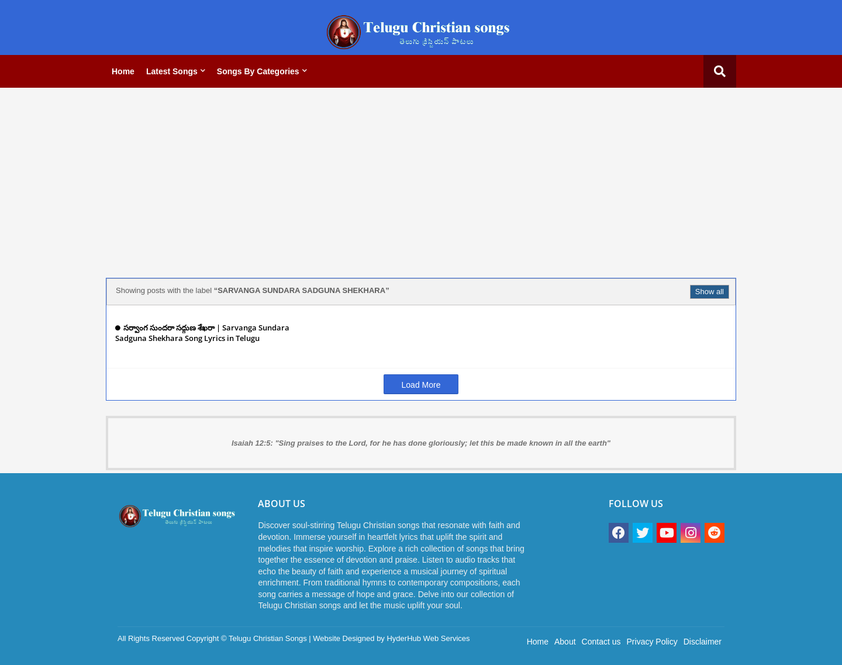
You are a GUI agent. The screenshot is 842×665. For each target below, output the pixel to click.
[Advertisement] (421, 178)
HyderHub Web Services (428, 638)
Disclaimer (703, 641)
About (565, 641)
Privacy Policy (652, 641)
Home (123, 71)
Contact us (601, 641)
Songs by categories (258, 71)
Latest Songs (172, 71)
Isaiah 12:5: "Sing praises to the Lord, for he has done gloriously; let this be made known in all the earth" (421, 443)
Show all (709, 291)
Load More (421, 385)
